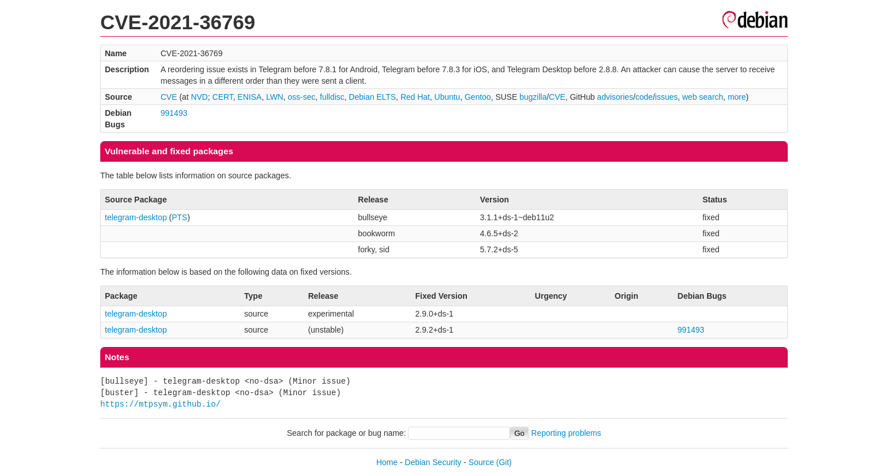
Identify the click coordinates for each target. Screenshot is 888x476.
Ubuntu (447, 97)
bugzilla (533, 97)
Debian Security (433, 462)
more (737, 97)
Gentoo (478, 97)
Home (387, 462)
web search (703, 97)
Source (481, 462)
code (644, 97)
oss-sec (301, 97)
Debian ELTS (372, 97)
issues (666, 97)
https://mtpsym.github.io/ (160, 404)
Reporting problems (566, 433)
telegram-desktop (136, 217)
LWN (274, 97)
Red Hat (415, 97)
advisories (615, 97)
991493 (173, 113)
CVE (168, 97)
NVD (199, 97)
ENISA (250, 97)
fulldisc (332, 97)
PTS (179, 217)
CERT (223, 97)
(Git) (504, 462)
